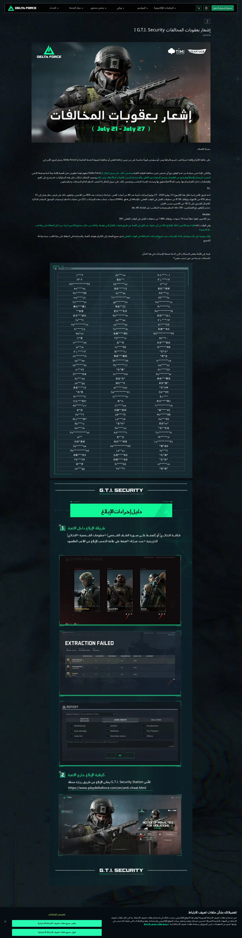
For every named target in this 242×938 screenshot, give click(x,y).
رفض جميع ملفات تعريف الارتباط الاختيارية (57, 923)
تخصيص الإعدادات (57, 914)
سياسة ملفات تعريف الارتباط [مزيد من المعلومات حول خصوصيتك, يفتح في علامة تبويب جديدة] (156, 924)
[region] (121, 922)
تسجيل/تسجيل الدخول (222, 8)
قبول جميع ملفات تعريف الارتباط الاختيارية (57, 932)
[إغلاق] (5, 921)
